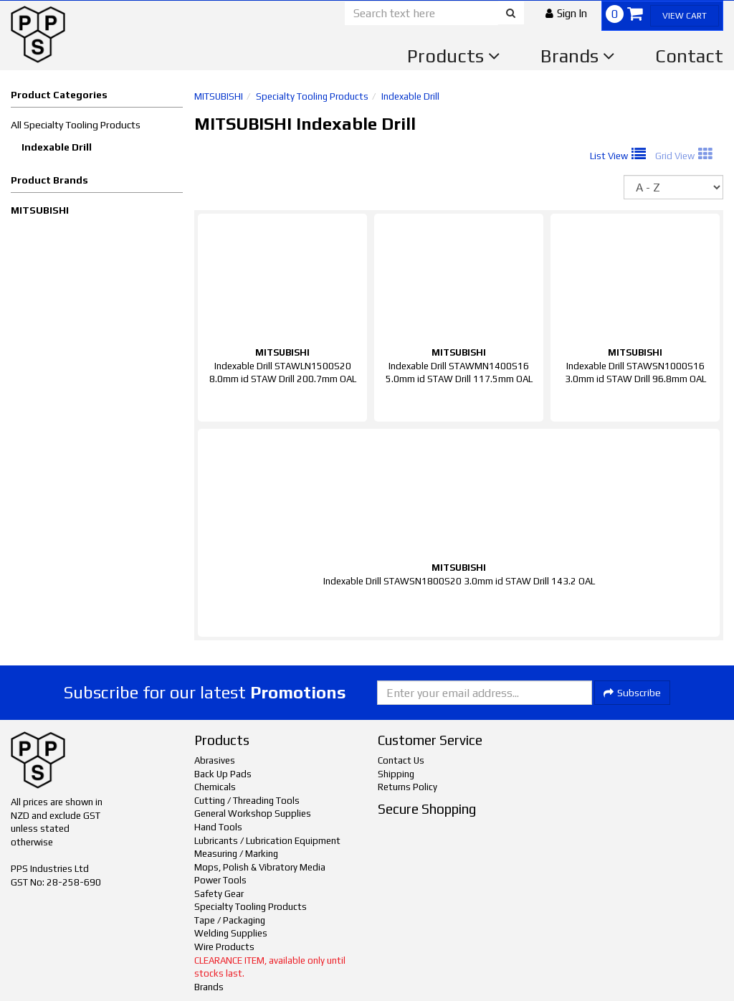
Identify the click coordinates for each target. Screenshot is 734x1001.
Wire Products (224, 946)
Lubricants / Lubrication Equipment (267, 840)
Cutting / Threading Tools (247, 800)
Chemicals (215, 787)
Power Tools (220, 880)
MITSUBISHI (40, 210)
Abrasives (214, 760)
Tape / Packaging (229, 920)
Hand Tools (218, 827)
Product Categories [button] (59, 94)
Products (453, 56)
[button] (566, 13)
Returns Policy (407, 787)
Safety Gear (219, 893)
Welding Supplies (230, 933)
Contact (689, 56)
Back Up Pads (223, 774)
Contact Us (401, 760)
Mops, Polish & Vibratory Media (259, 867)
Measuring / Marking (236, 853)
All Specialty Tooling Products (75, 125)
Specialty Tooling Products (312, 96)
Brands (577, 56)
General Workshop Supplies (252, 813)
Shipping (396, 774)
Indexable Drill (57, 147)
